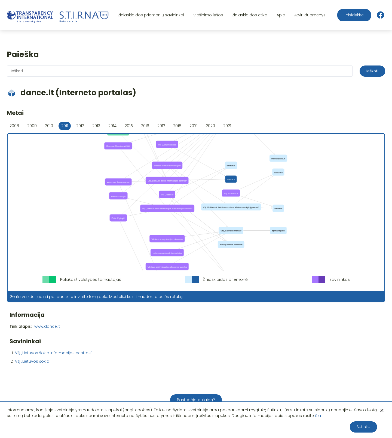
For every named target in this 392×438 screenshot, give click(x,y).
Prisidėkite (354, 15)
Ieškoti (372, 71)
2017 (161, 126)
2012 (80, 126)
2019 (193, 126)
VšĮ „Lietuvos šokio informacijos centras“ (53, 353)
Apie (281, 15)
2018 (177, 126)
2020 (210, 126)
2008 (14, 126)
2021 (227, 126)
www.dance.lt (47, 326)
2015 (129, 126)
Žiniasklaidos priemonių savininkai (151, 15)
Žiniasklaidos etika (249, 15)
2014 (112, 126)
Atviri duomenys (310, 15)
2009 (32, 126)
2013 (96, 126)
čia (318, 415)
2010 (49, 126)
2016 (145, 126)
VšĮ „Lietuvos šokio (32, 361)
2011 (64, 126)
